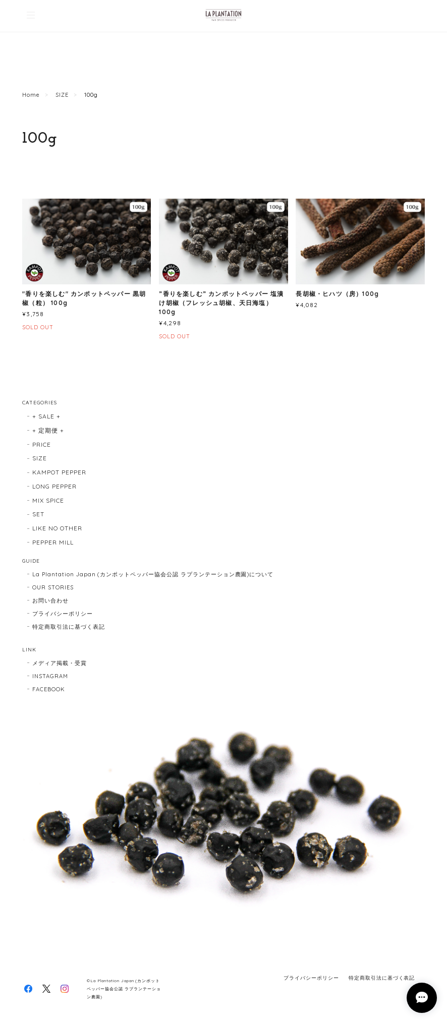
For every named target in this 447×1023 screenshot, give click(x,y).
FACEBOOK (48, 689)
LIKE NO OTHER (57, 528)
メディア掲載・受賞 (59, 663)
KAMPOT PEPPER (59, 472)
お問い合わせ (50, 600)
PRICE (41, 444)
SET (38, 514)
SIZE (62, 94)
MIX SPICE (48, 500)
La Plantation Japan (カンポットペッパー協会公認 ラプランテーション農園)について (152, 574)
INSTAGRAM (50, 676)
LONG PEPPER (54, 486)
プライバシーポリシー (62, 613)
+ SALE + (46, 416)
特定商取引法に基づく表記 (68, 626)
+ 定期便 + (48, 430)
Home (31, 94)
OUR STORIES (53, 587)
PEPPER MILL (53, 542)
